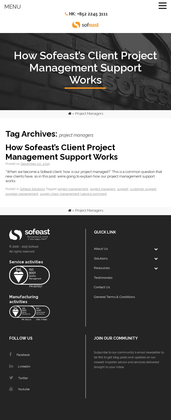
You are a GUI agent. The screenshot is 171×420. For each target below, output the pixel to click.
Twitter (18, 378)
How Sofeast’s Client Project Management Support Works (61, 152)
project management (73, 189)
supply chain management (60, 194)
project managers (102, 189)
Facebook (19, 355)
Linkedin (19, 366)
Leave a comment (93, 194)
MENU (12, 7)
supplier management (21, 194)
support (122, 189)
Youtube (19, 389)
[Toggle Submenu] (155, 249)
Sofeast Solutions (32, 189)
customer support (143, 189)
